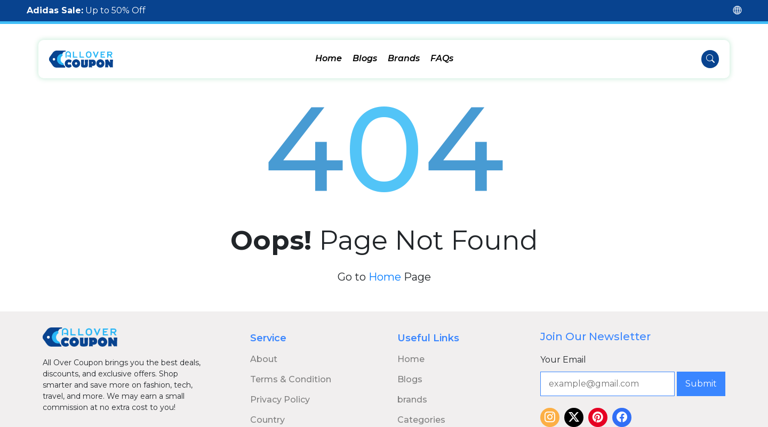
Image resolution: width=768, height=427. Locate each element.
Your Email (563, 354)
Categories (421, 414)
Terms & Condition (290, 373)
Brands (404, 58)
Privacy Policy (280, 394)
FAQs (441, 58)
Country (267, 414)
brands (412, 394)
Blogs (365, 58)
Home (328, 58)
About (263, 353)
